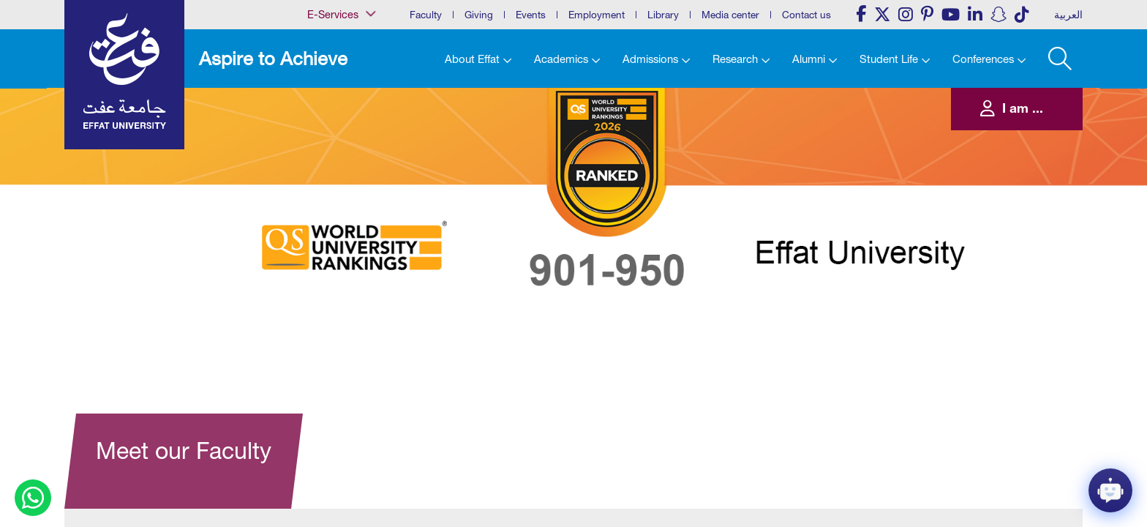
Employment (596, 14)
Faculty (426, 14)
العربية (1068, 14)
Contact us (806, 14)
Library (663, 14)
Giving (479, 14)
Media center (730, 14)
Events (531, 14)
